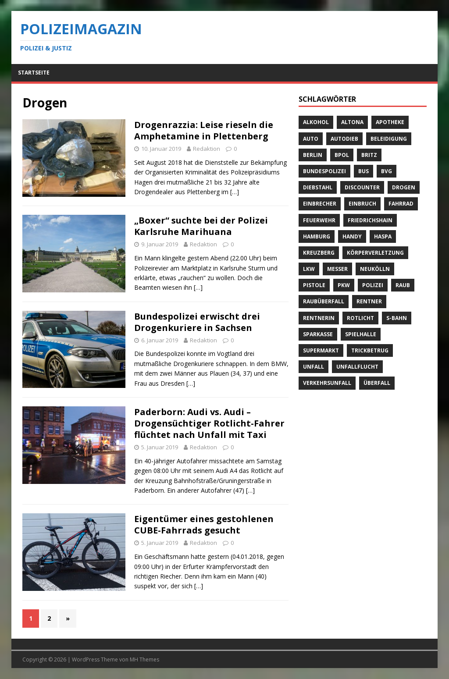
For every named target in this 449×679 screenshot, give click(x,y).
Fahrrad (400, 203)
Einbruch (362, 203)
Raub (403, 285)
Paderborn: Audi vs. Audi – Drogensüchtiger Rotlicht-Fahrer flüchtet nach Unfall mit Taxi (209, 423)
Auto (310, 138)
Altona (352, 122)
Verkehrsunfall (327, 383)
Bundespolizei (324, 171)
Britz (369, 155)
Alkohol (316, 122)
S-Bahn (396, 318)
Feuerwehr (319, 220)
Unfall (313, 366)
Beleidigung (389, 138)
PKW (344, 285)
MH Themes (144, 659)
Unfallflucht (357, 366)
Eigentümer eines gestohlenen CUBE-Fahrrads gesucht (204, 524)
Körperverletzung (375, 252)
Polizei (372, 285)
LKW (309, 269)
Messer (337, 269)
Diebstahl (317, 187)
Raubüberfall (323, 301)
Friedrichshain (370, 220)
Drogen (403, 187)
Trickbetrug (369, 350)
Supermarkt (321, 350)
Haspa (383, 236)
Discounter (362, 187)
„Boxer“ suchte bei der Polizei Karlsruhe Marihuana (201, 226)
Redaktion (206, 149)
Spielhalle (360, 334)
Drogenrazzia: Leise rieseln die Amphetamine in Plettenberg (203, 130)
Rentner (369, 301)
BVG (386, 171)
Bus (363, 171)
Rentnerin (319, 318)
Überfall (376, 383)
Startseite (34, 72)
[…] (234, 192)
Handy (352, 236)
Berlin (312, 155)
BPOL (342, 155)
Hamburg (316, 236)
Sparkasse (318, 334)
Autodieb (344, 138)
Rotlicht (360, 318)
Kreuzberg (319, 252)
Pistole (314, 285)
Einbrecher (319, 203)
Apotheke (390, 122)
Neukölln (375, 269)
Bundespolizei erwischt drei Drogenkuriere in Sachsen (197, 322)
